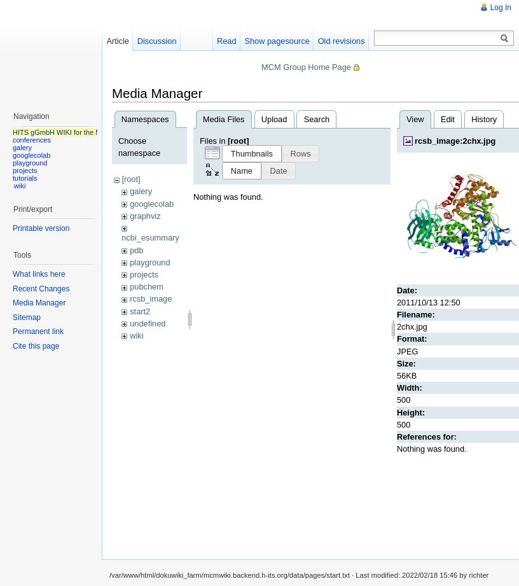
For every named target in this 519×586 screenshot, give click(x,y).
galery (141, 191)
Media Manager (39, 302)
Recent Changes (41, 288)
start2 (140, 311)
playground (150, 262)
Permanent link (38, 331)
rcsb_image (151, 298)
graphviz (145, 216)
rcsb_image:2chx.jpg (455, 141)
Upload (274, 119)
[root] (130, 179)
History (484, 119)
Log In (500, 7)
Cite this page (36, 346)
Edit (448, 119)
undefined (147, 323)
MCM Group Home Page (306, 67)
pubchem (146, 286)
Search (317, 119)
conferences (32, 140)
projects (144, 274)
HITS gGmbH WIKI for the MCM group (72, 132)
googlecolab (152, 204)
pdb (136, 250)
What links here (39, 274)
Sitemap (27, 317)
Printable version (41, 228)
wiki (136, 335)
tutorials (25, 178)
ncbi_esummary (150, 237)
